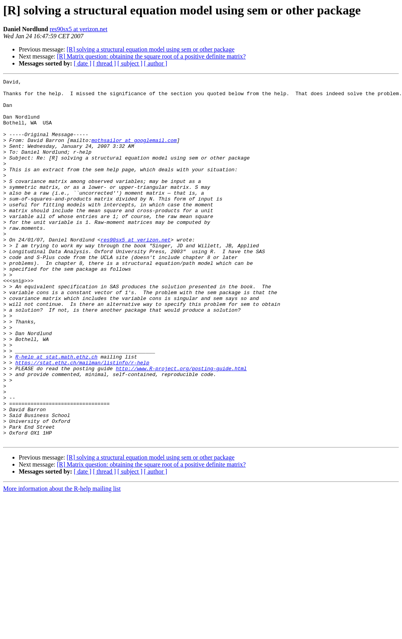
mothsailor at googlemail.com (133, 152)
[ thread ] (104, 63)
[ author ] (155, 63)
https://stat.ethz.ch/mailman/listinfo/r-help (82, 419)
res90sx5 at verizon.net (78, 29)
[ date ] (82, 63)
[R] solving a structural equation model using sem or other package (151, 49)
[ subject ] (129, 63)
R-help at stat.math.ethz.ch (56, 412)
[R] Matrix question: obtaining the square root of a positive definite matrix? (151, 56)
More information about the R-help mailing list (62, 561)
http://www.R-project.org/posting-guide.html (181, 426)
